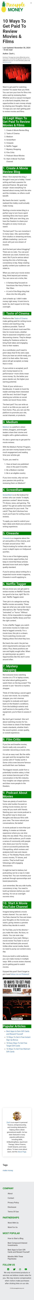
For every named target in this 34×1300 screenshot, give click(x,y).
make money (8, 1170)
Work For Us (12, 1227)
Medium (6, 427)
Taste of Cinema (20, 318)
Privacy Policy (13, 1202)
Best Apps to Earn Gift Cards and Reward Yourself (18, 1251)
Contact (11, 1198)
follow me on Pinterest (20, 974)
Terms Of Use (13, 1212)
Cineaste (6, 538)
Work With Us (13, 1223)
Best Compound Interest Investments (17, 1244)
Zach (8, 1122)
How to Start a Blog (15, 1238)
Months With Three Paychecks (15, 1257)
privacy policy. (7, 62)
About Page (22, 1152)
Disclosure (12, 1207)
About (10, 1193)
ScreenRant (7, 495)
